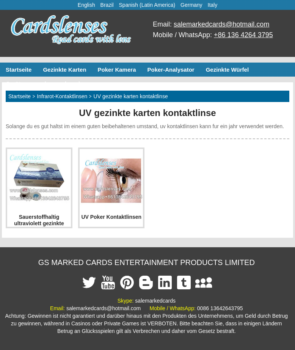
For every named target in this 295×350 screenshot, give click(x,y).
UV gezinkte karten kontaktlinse (131, 96)
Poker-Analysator (170, 69)
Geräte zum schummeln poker (46, 83)
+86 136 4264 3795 (243, 35)
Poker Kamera (117, 69)
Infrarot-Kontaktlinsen (62, 96)
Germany (191, 5)
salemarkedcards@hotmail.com (221, 24)
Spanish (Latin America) (147, 5)
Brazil (107, 5)
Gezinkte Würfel (227, 69)
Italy (213, 5)
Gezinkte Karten (64, 69)
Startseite (18, 69)
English (86, 5)
